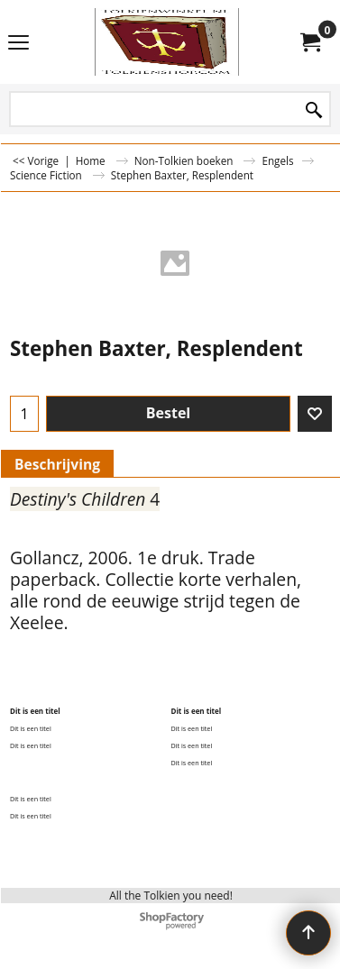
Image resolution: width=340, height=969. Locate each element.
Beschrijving (57, 464)
